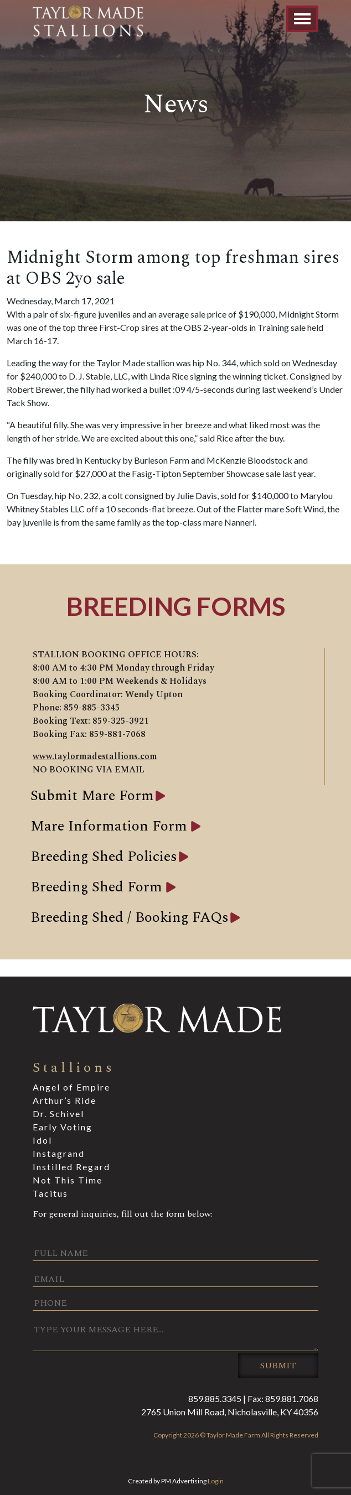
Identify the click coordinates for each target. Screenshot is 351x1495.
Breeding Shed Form (98, 887)
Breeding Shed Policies (103, 856)
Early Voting (62, 1127)
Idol (42, 1140)
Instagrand (59, 1153)
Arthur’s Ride (64, 1100)
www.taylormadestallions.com (95, 756)
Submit (278, 1365)
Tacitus (50, 1193)
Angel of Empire (71, 1087)
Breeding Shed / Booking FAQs (129, 917)
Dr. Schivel (58, 1113)
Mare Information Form (110, 826)
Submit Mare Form (92, 796)
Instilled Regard (71, 1166)
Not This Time (67, 1180)
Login (216, 1481)
